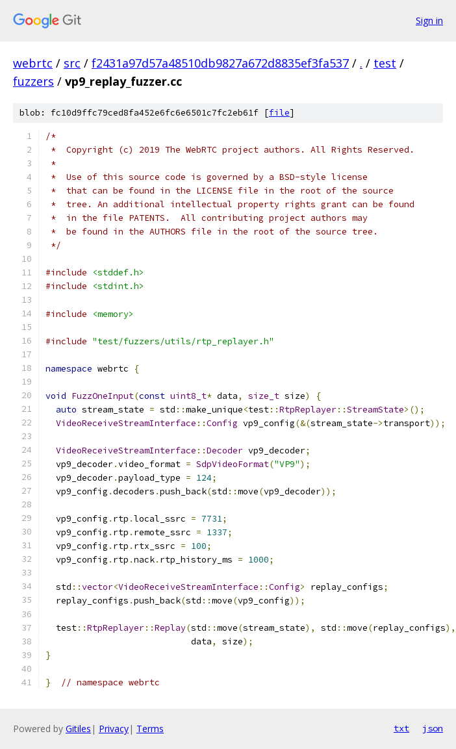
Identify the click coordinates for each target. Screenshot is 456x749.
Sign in (429, 20)
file (279, 112)
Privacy (114, 728)
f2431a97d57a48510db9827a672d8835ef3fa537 (220, 63)
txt (401, 728)
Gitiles (78, 728)
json (432, 728)
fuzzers (33, 81)
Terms (150, 728)
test (385, 63)
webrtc (33, 63)
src (72, 63)
